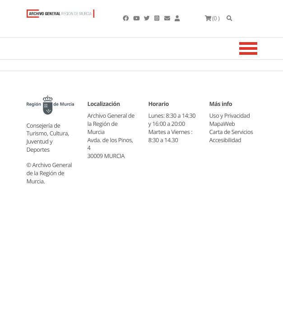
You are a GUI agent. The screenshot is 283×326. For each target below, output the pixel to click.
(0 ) (212, 18)
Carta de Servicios (231, 132)
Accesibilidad (225, 140)
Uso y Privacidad (229, 115)
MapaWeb (222, 124)
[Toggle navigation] (259, 48)
